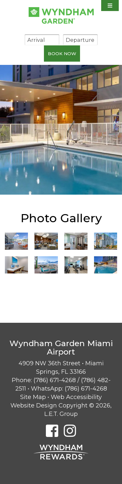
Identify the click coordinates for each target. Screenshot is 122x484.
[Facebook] (52, 430)
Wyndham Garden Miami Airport (61, 15)
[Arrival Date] (42, 39)
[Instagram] (70, 430)
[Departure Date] (80, 39)
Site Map (33, 397)
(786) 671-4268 (55, 380)
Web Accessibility (76, 397)
